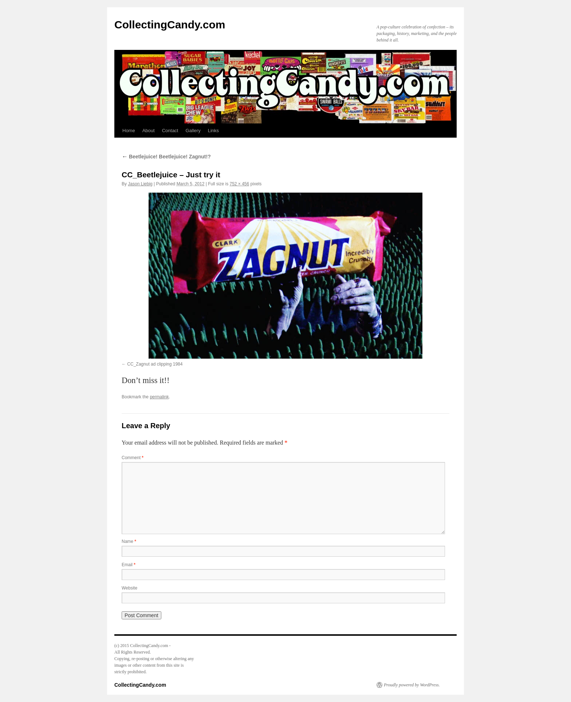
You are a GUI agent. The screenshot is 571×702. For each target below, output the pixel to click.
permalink (159, 396)
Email (128, 564)
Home (128, 130)
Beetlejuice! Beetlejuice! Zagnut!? (166, 156)
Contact (170, 130)
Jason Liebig (140, 183)
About (148, 130)
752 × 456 (239, 183)
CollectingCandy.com (169, 25)
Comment (132, 457)
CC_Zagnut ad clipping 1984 (154, 364)
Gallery (192, 130)
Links (213, 130)
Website (129, 588)
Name (129, 541)
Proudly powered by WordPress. (412, 684)
